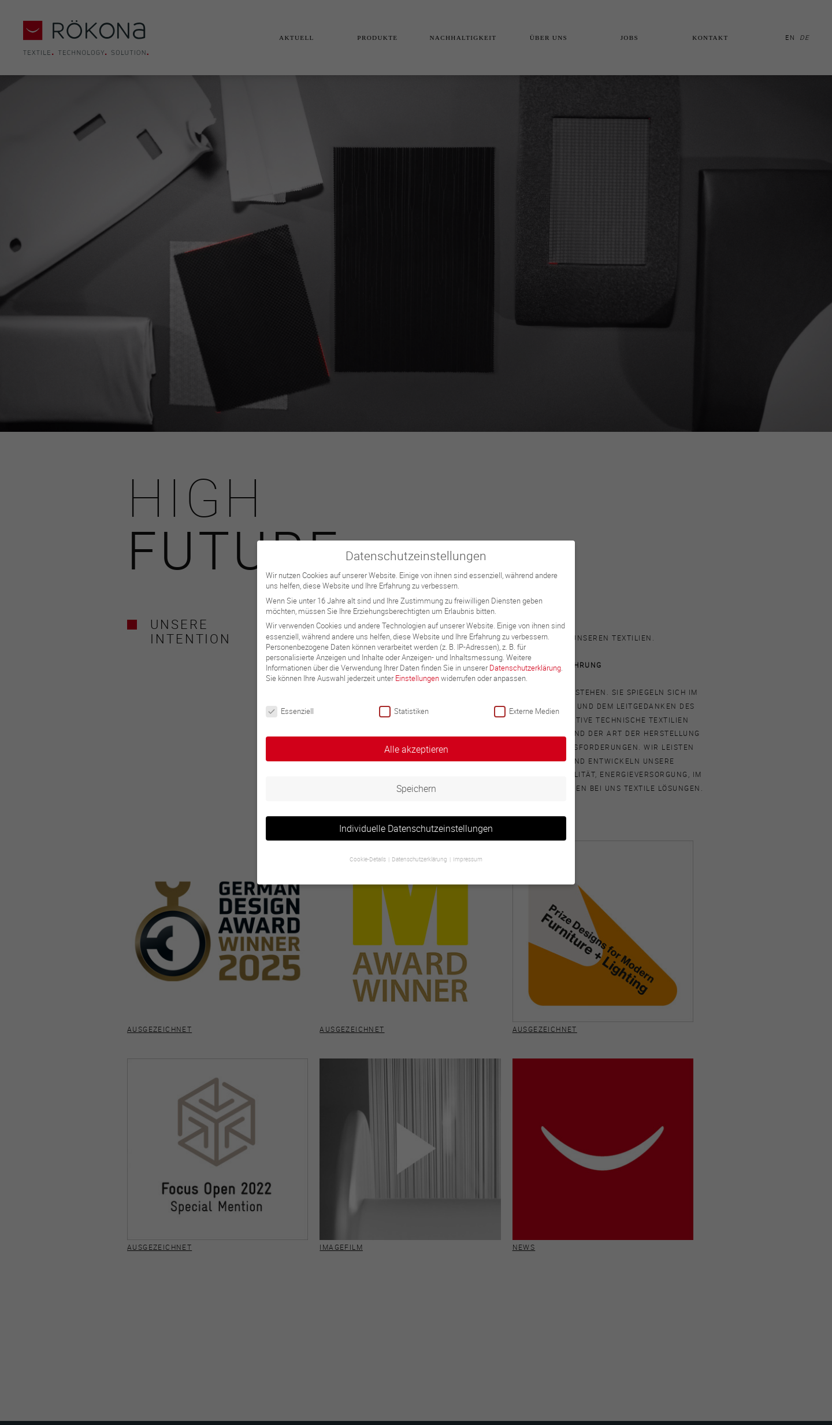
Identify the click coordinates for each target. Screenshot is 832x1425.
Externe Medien (526, 711)
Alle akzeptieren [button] (416, 749)
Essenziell (290, 711)
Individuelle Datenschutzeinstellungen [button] (416, 828)
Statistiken (404, 711)
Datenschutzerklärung (525, 667)
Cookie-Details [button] (368, 859)
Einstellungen (417, 678)
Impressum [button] (467, 859)
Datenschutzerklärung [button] (420, 859)
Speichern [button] (416, 788)
